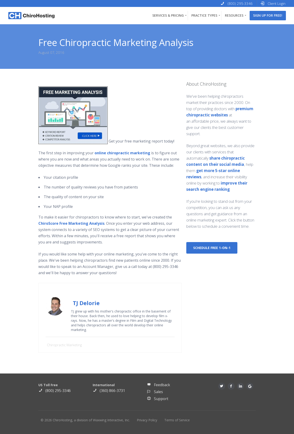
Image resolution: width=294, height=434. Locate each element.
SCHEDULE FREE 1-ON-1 (211, 248)
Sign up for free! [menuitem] (267, 15)
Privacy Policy (147, 420)
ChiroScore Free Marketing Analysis (71, 223)
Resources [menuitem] (234, 15)
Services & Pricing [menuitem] (168, 15)
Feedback (158, 384)
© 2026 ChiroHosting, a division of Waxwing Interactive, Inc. (85, 420)
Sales (155, 391)
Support (157, 398)
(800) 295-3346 (54, 390)
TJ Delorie (86, 303)
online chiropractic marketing (122, 152)
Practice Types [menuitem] (204, 15)
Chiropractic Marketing (64, 345)
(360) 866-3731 (109, 390)
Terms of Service (177, 420)
